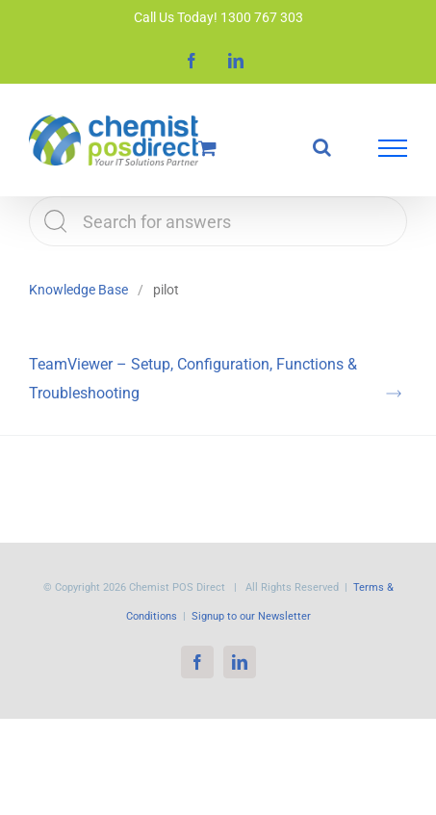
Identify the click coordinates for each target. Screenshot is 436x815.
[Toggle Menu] (392, 148)
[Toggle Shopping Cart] (207, 148)
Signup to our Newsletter (251, 616)
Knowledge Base (78, 289)
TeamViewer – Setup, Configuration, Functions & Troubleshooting (193, 378)
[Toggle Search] (322, 147)
